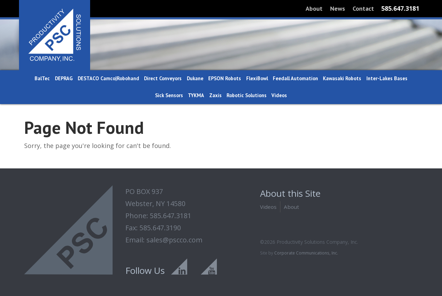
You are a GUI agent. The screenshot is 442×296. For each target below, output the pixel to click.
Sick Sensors (169, 95)
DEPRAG (64, 78)
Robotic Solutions (247, 95)
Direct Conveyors (163, 78)
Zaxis (215, 95)
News (337, 8)
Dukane (195, 78)
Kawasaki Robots (342, 78)
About (314, 8)
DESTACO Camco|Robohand (108, 78)
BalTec (42, 78)
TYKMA (196, 95)
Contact (363, 8)
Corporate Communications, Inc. (306, 253)
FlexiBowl (257, 78)
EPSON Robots (224, 78)
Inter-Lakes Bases (386, 78)
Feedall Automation (295, 78)
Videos (279, 95)
